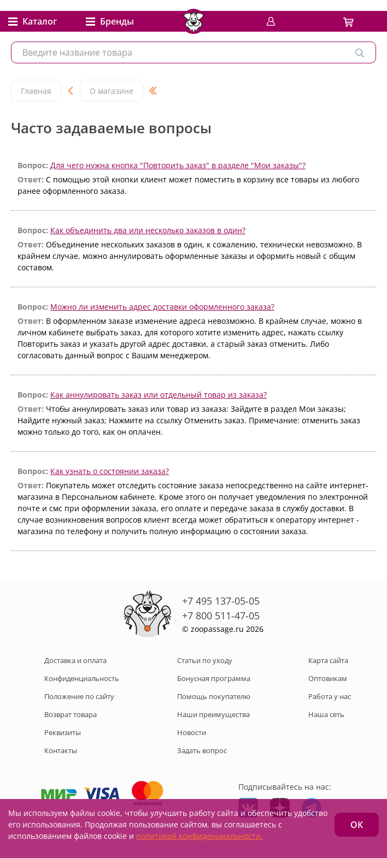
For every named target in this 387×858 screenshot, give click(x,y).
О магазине (111, 91)
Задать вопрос (202, 750)
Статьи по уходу (204, 660)
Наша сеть (326, 714)
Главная (36, 91)
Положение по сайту (79, 696)
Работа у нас (329, 696)
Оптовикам (327, 678)
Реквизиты (62, 732)
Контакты (60, 750)
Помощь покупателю (213, 696)
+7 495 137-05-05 (221, 600)
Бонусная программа (213, 678)
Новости (191, 732)
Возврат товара (70, 714)
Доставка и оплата (75, 660)
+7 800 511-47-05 (221, 615)
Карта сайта (328, 660)
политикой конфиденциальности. (199, 836)
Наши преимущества (213, 714)
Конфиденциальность (81, 678)
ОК (356, 825)
